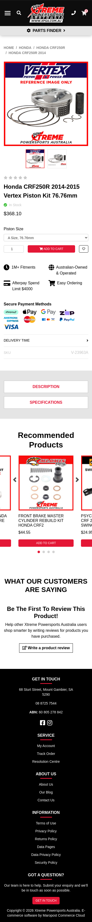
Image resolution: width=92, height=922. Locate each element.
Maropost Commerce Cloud (64, 915)
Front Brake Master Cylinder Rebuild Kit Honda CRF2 (41, 520)
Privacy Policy (46, 831)
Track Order (46, 754)
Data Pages (46, 847)
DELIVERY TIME (46, 340)
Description (46, 387)
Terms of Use (46, 823)
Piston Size (13, 229)
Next (77, 480)
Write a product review (46, 648)
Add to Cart (51, 249)
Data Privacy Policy (46, 855)
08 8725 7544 (46, 703)
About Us (46, 784)
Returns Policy (46, 839)
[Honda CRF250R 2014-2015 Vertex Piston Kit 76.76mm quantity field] (14, 249)
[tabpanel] (46, 501)
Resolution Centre (46, 762)
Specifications (46, 402)
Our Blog (46, 792)
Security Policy (46, 862)
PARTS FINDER (46, 31)
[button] (83, 249)
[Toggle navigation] (8, 13)
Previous (15, 480)
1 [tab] (39, 552)
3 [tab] (48, 552)
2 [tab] (43, 552)
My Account (46, 746)
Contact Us (46, 800)
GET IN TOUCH (46, 900)
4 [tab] (53, 552)
